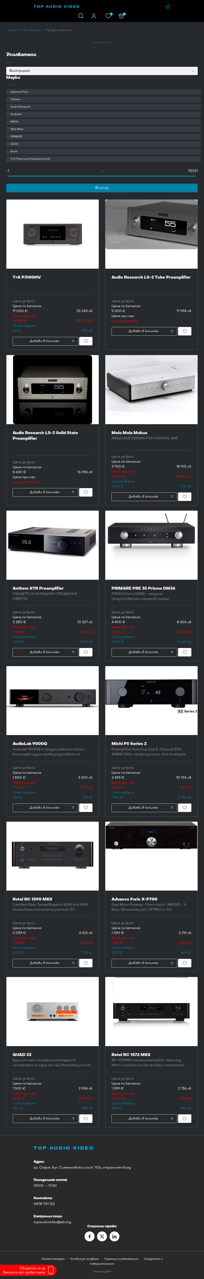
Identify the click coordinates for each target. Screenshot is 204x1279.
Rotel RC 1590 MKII (52, 905)
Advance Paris (19, 92)
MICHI (14, 122)
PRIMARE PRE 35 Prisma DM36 (151, 594)
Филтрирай (19, 71)
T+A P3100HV (52, 283)
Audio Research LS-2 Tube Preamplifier (151, 283)
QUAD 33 (52, 1060)
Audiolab (16, 114)
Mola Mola (17, 129)
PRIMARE (16, 136)
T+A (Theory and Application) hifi (30, 159)
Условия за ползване (84, 1259)
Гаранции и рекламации (121, 1259)
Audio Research (20, 107)
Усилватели (32, 30)
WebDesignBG (102, 1272)
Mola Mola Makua (151, 438)
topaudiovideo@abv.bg (52, 1222)
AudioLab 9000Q (52, 749)
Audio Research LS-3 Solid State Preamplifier (52, 441)
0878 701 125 (44, 1204)
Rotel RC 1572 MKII (151, 1060)
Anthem (15, 99)
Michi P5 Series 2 (151, 749)
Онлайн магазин (52, 1259)
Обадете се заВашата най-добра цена (24, 1270)
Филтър (102, 188)
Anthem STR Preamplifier (52, 594)
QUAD (14, 144)
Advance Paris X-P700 (151, 905)
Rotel (14, 151)
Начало (13, 30)
